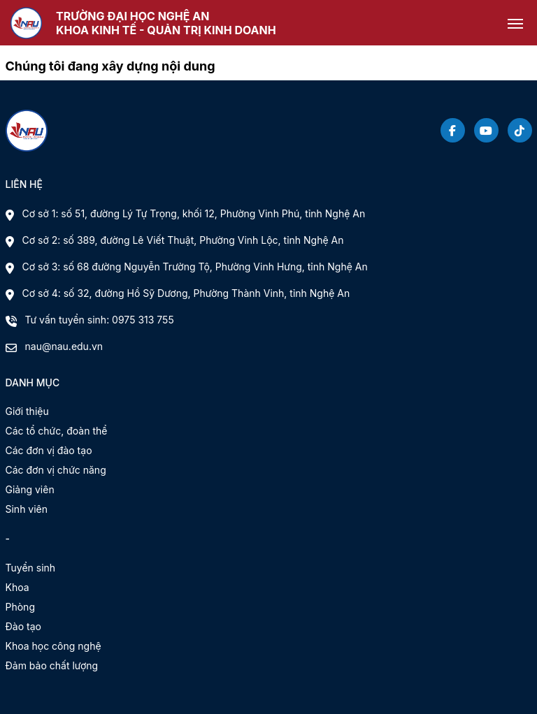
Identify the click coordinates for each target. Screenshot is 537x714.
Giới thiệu (27, 411)
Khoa (17, 587)
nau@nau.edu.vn (64, 346)
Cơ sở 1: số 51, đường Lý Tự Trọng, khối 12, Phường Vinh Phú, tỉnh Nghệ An (194, 213)
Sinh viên (27, 509)
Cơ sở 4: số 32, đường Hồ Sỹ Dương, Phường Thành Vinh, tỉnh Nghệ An (186, 293)
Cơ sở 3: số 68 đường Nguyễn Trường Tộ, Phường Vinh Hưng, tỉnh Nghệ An (195, 266)
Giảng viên (30, 489)
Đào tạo (23, 626)
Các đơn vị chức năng (56, 470)
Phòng (20, 607)
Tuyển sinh (31, 568)
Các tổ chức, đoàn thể (57, 431)
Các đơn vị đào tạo (49, 450)
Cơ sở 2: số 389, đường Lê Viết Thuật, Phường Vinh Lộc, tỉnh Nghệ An (183, 240)
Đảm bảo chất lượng (52, 665)
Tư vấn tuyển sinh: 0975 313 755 (99, 320)
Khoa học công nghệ (53, 646)
